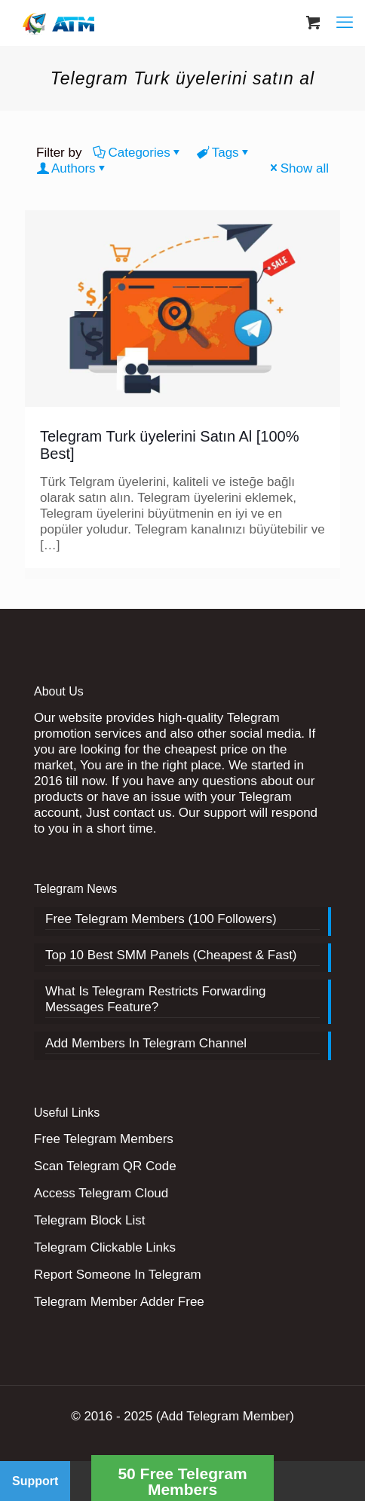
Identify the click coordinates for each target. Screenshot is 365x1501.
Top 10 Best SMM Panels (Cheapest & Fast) (171, 955)
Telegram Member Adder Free (119, 1302)
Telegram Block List (89, 1220)
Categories (137, 152)
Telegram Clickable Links (105, 1247)
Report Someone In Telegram (117, 1274)
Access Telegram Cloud (101, 1193)
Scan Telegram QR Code (105, 1166)
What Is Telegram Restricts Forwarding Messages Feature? (155, 999)
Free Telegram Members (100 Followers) (161, 919)
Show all (298, 168)
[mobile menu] (344, 22)
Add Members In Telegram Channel (146, 1043)
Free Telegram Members (103, 1139)
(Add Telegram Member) (225, 1416)
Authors (72, 168)
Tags (224, 152)
